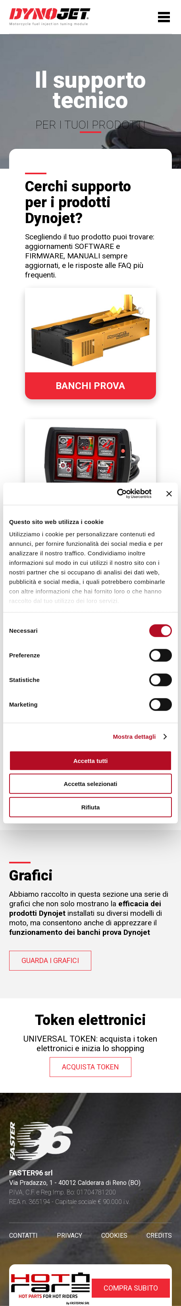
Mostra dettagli (134, 736)
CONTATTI (23, 1235)
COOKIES (114, 1235)
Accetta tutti (90, 760)
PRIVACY (69, 1235)
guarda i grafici (50, 960)
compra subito (131, 1288)
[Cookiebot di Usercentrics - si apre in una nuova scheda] (117, 494)
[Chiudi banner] (169, 494)
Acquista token (90, 1067)
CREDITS (159, 1235)
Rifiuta (90, 806)
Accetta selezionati (90, 783)
